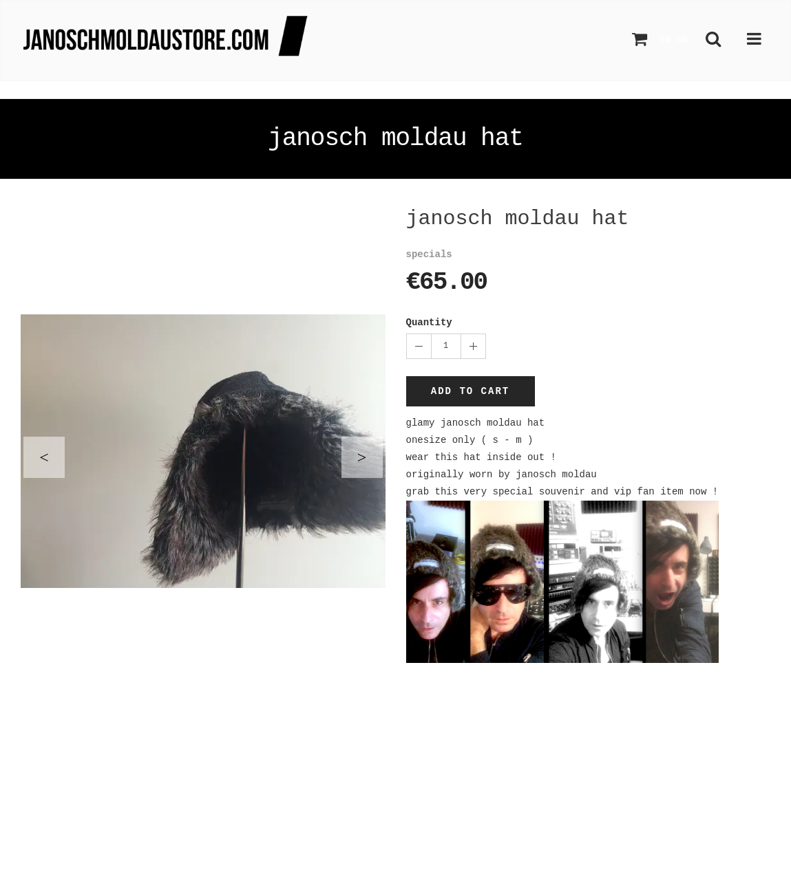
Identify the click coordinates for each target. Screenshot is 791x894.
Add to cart (470, 391)
